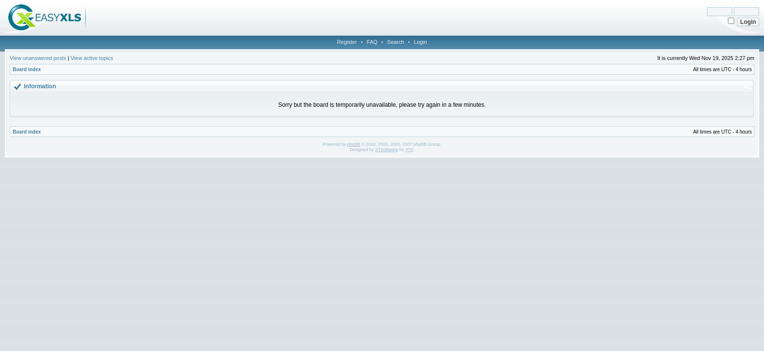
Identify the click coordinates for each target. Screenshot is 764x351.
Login (420, 42)
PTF (409, 149)
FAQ (372, 42)
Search (395, 42)
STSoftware (386, 149)
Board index (27, 69)
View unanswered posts (38, 58)
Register (347, 42)
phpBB (353, 144)
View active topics (92, 58)
